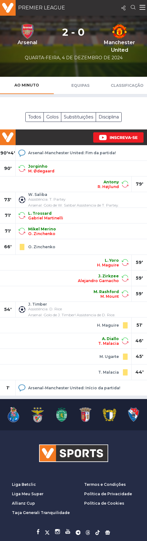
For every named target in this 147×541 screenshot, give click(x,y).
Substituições (78, 117)
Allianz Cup (23, 503)
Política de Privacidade (108, 493)
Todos (34, 117)
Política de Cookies (104, 503)
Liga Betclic (24, 484)
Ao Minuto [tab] (26, 85)
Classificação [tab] (127, 85)
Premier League (41, 8)
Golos (52, 117)
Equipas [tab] (80, 85)
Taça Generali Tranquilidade (41, 512)
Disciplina (109, 117)
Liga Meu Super (27, 493)
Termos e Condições (105, 484)
